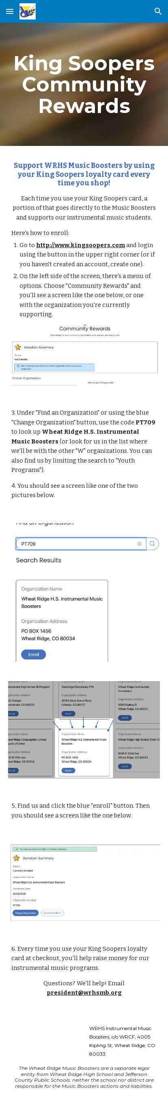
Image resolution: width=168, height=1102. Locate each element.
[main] (84, 84)
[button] (9, 11)
